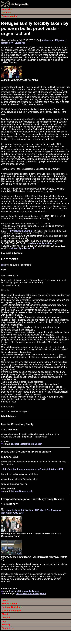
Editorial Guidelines (12, 607)
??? (3, 270)
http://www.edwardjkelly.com (31, 593)
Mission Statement (11, 610)
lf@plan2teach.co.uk (21, 491)
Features (6, 12)
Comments (9, 259)
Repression (7, 43)
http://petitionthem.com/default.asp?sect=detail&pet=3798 (33, 469)
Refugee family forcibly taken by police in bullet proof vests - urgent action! (34, 28)
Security (6, 624)
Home (5, 600)
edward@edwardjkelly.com (25, 591)
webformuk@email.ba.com (43, 243)
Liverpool (20, 43)
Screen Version (10, 16)
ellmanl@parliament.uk (23, 248)
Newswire (7, 9)
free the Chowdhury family (17, 424)
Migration (60, 40)
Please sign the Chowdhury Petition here (26, 451)
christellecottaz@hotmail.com (26, 444)
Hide (3, 265)
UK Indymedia (19, 4)
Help (4, 621)
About (5, 614)
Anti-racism (47, 40)
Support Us (7, 628)
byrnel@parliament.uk (21, 231)
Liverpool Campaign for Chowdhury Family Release (32, 499)
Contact (6, 617)
